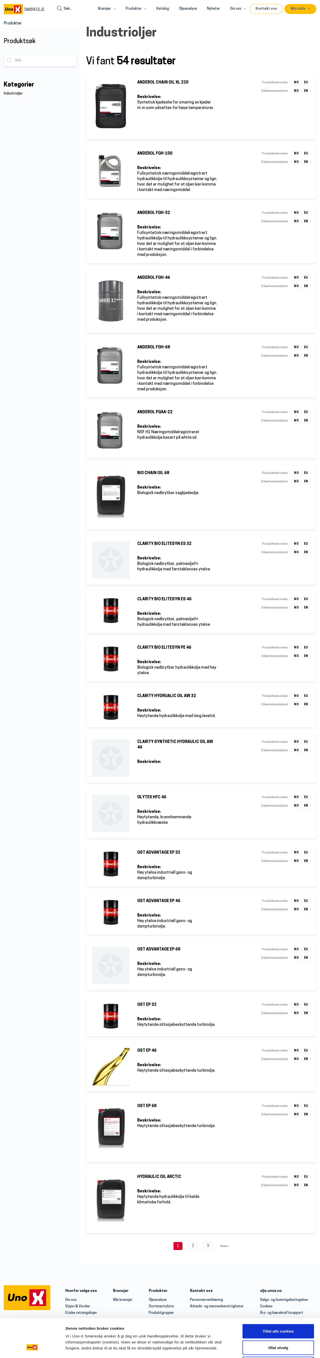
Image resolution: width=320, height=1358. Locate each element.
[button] (300, 9)
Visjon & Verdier (77, 1306)
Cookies (266, 1306)
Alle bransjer (122, 1300)
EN (306, 91)
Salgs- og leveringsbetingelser (284, 1300)
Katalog (162, 9)
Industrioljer (13, 94)
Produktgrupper (161, 1313)
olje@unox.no (206, 1350)
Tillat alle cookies (278, 841)
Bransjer (120, 1291)
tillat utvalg (278, 858)
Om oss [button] (238, 9)
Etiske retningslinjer (81, 1313)
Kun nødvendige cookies (278, 874)
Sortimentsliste (161, 1306)
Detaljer (266, 897)
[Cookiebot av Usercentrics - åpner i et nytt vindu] (32, 897)
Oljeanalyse (188, 9)
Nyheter (213, 9)
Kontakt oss (201, 1291)
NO (296, 82)
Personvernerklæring (206, 1300)
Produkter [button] (136, 9)
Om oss (70, 1300)
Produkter (158, 1291)
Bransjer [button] (107, 9)
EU (306, 82)
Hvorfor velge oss (81, 1291)
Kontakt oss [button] (266, 9)
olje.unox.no (271, 1291)
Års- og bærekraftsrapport (281, 1313)
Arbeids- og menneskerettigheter (217, 1306)
